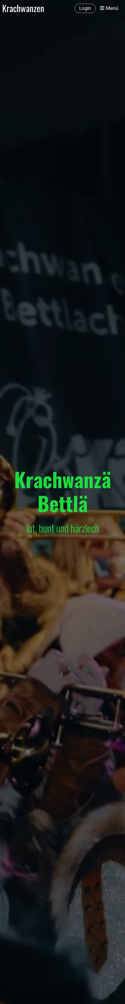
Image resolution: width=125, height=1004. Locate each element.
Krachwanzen (23, 8)
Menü (109, 8)
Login (85, 8)
